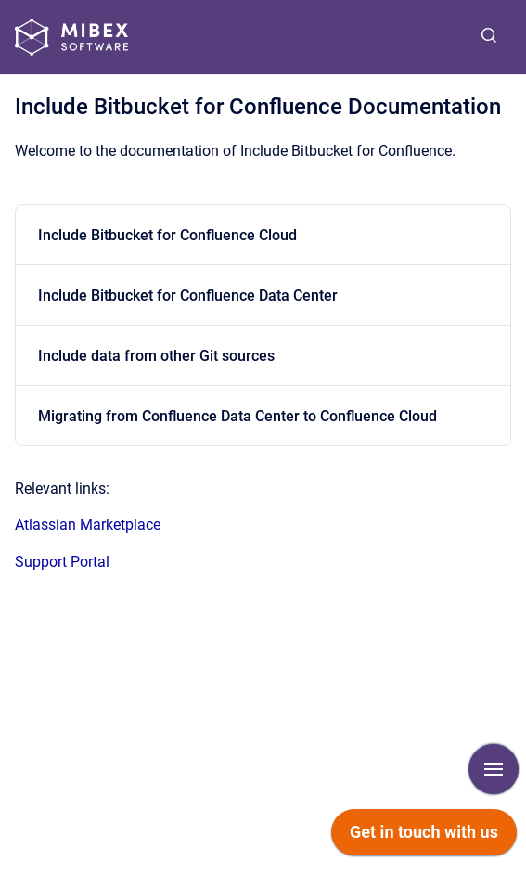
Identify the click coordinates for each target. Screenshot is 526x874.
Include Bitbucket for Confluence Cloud (167, 235)
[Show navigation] (493, 769)
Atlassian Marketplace (87, 524)
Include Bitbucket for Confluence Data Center (188, 295)
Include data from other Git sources (156, 356)
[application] (424, 837)
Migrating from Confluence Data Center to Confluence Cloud (237, 416)
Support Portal (62, 562)
